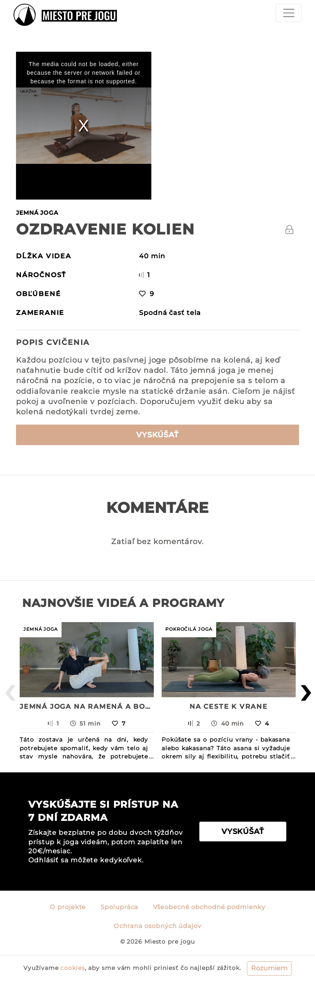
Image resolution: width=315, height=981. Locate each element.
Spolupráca (119, 907)
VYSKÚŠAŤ (157, 434)
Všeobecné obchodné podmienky (209, 907)
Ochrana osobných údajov (157, 926)
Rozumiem (269, 968)
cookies (72, 968)
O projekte (68, 907)
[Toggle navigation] (288, 13)
